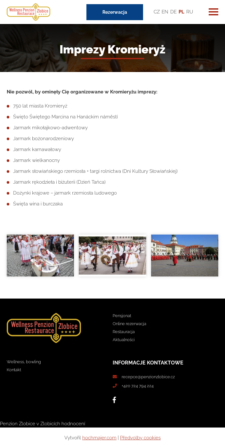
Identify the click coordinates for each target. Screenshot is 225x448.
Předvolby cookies (140, 438)
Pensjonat (122, 315)
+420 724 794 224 (138, 385)
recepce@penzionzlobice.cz (148, 376)
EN (165, 12)
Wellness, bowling (24, 361)
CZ (157, 12)
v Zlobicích (48, 424)
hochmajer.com (99, 438)
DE (173, 12)
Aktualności (124, 339)
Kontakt (14, 369)
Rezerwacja (114, 12)
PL (181, 12)
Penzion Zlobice (17, 424)
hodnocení (73, 424)
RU (189, 12)
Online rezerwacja (129, 323)
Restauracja (124, 331)
